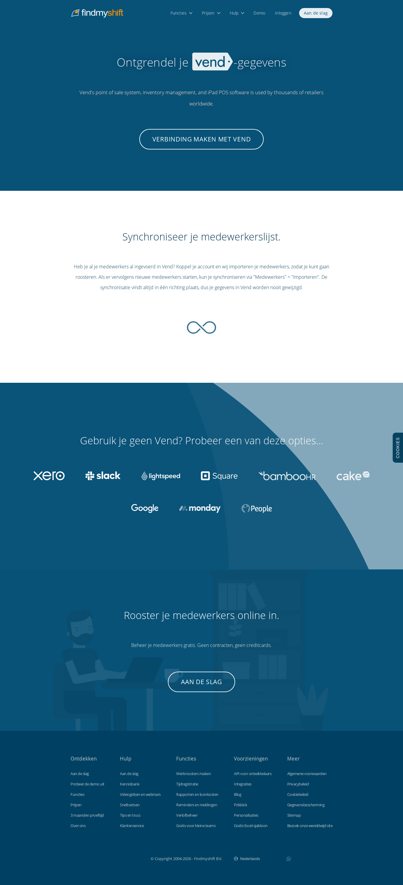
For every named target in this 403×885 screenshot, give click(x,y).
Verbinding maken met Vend (201, 139)
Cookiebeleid (297, 794)
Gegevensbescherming (306, 804)
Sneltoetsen (130, 804)
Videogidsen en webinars (140, 794)
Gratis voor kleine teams (195, 825)
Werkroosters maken (193, 773)
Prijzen (208, 14)
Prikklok (240, 804)
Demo (259, 14)
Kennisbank (129, 784)
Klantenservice (132, 825)
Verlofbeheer (186, 815)
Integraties (243, 784)
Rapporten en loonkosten (197, 794)
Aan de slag (316, 14)
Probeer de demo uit (87, 784)
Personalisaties (246, 815)
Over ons (78, 825)
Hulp (234, 14)
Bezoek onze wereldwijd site (310, 825)
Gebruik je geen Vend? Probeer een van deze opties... (201, 440)
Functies (179, 14)
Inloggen (283, 14)
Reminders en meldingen (196, 804)
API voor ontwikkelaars (252, 773)
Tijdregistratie (187, 784)
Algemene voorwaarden (307, 773)
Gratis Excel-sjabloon (251, 825)
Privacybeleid (298, 784)
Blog (237, 794)
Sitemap (294, 815)
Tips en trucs (130, 815)
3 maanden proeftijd (87, 815)
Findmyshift (120, 858)
